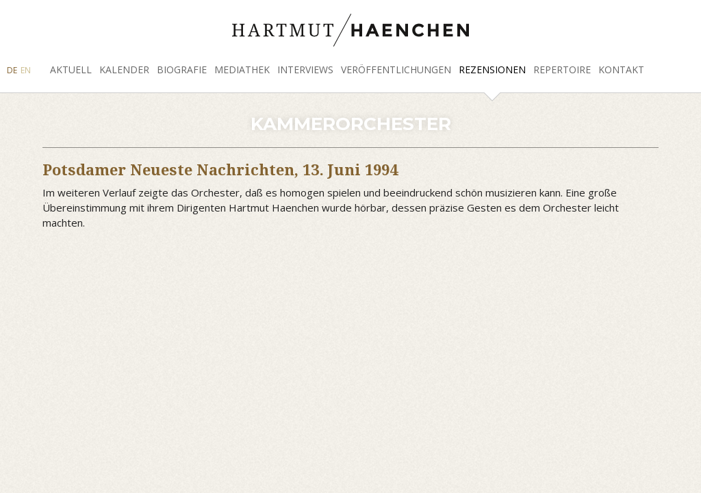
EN (26, 70)
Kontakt (621, 69)
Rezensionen (492, 69)
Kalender (124, 69)
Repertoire (562, 69)
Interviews (305, 69)
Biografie (182, 69)
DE (12, 70)
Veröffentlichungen (396, 69)
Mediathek (242, 69)
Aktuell (71, 69)
